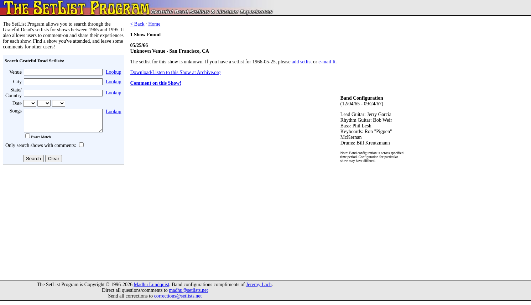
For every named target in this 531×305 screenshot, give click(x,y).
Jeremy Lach (259, 288)
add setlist (302, 61)
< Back (137, 24)
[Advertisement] (63, 224)
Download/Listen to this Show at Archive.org (175, 72)
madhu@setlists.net (188, 294)
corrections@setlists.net (178, 300)
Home (154, 24)
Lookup (113, 72)
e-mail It (326, 61)
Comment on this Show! (155, 83)
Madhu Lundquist (151, 288)
